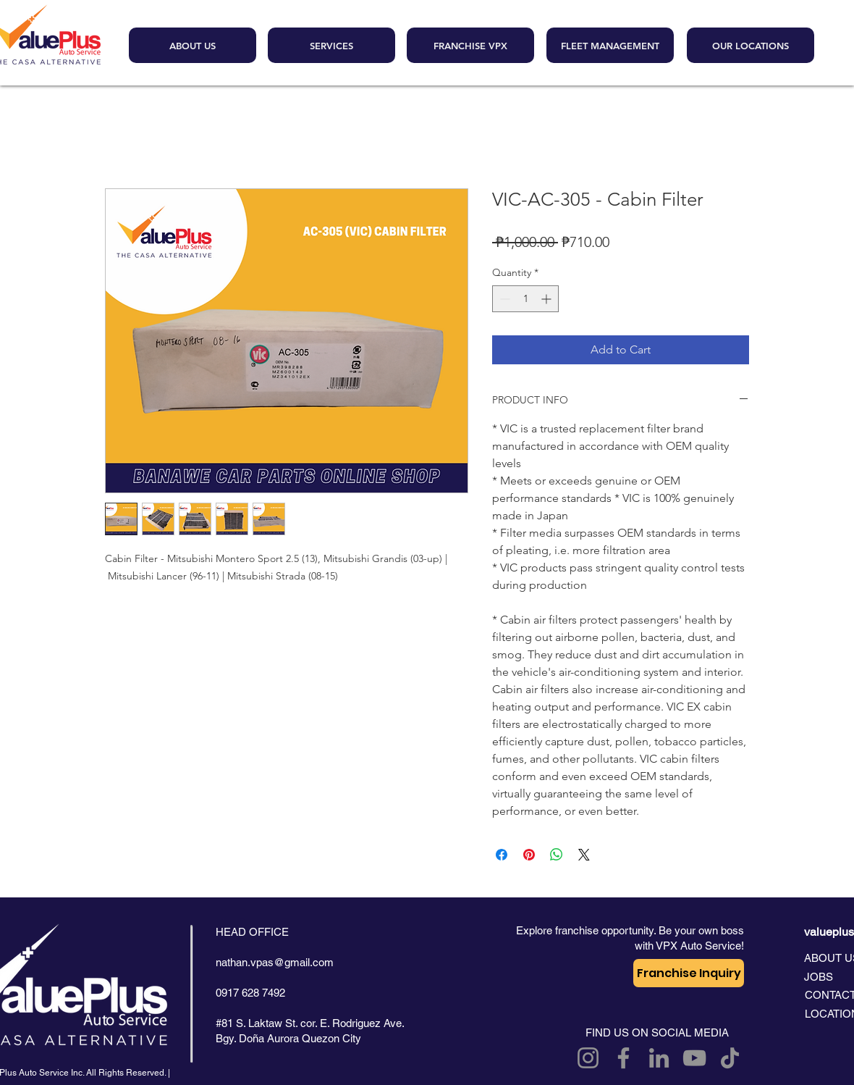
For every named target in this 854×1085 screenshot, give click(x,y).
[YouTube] (694, 1058)
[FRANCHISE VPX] (470, 45)
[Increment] (547, 298)
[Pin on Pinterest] (529, 854)
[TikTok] (730, 1058)
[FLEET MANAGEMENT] (610, 45)
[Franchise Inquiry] (688, 973)
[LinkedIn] (659, 1058)
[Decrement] (503, 298)
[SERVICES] (331, 45)
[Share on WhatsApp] (556, 854)
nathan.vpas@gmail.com (275, 962)
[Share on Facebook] (501, 854)
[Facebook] (623, 1058)
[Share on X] (584, 854)
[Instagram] (588, 1058)
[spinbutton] (525, 298)
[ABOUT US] (192, 45)
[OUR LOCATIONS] (750, 45)
